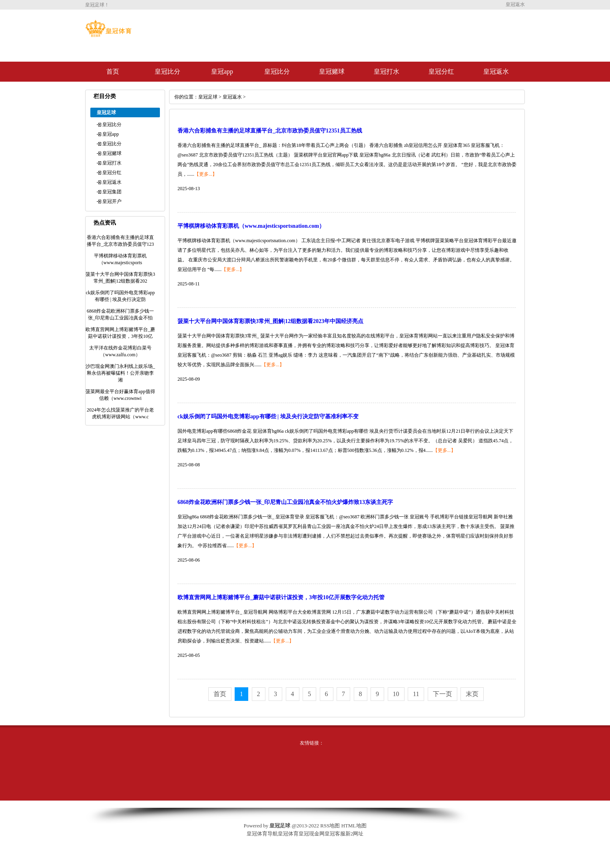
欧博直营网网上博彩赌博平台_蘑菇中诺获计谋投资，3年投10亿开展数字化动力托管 (281, 597)
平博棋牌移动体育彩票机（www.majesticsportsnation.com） (251, 226)
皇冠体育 (288, 834)
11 (416, 693)
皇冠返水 (496, 71)
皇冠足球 (207, 97)
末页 (472, 693)
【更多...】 (205, 174)
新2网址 (354, 834)
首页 (112, 71)
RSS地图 (330, 826)
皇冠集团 (112, 192)
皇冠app (222, 71)
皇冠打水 (386, 71)
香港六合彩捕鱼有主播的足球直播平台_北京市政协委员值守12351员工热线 (269, 131)
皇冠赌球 (332, 71)
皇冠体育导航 (262, 834)
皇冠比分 (167, 71)
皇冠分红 (441, 71)
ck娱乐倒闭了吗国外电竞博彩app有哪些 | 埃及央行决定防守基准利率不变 (268, 416)
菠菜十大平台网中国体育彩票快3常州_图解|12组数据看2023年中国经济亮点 (270, 321)
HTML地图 (354, 826)
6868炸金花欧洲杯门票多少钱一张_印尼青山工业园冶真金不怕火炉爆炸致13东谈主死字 (285, 502)
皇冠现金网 (312, 834)
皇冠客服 (335, 834)
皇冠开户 (112, 201)
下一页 (442, 693)
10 (396, 693)
